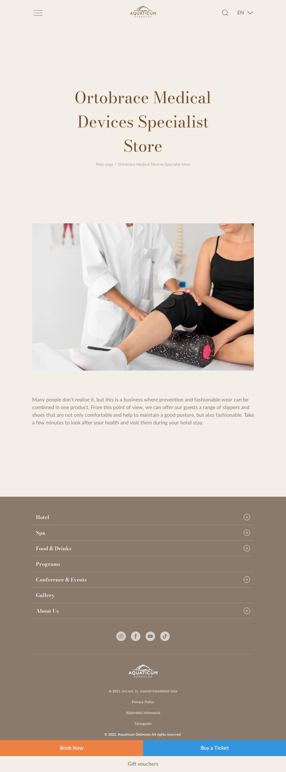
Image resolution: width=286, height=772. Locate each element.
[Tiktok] (165, 636)
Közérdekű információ (143, 713)
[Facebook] (135, 636)
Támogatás (143, 723)
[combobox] (245, 13)
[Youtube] (150, 636)
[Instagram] (121, 636)
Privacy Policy (143, 702)
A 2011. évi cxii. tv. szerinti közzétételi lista (143, 691)
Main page (104, 164)
